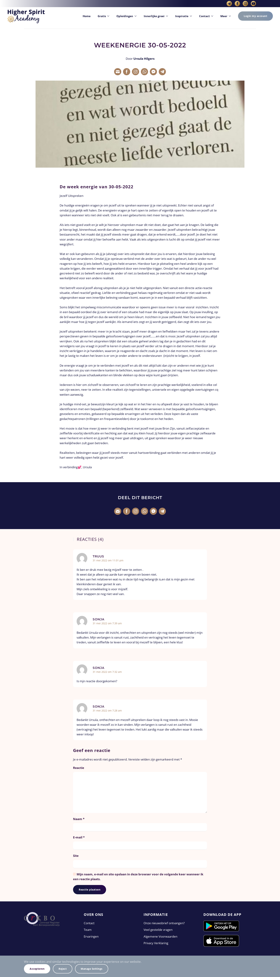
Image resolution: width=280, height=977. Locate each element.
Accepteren (37, 968)
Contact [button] (206, 16)
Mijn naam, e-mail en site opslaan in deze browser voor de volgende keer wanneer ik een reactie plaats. (138, 876)
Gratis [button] (103, 16)
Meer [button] (225, 16)
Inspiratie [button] (183, 16)
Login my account (255, 16)
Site (76, 856)
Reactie (78, 768)
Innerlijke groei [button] (156, 16)
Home (87, 16)
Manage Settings (91, 968)
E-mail (79, 837)
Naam (78, 819)
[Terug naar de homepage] (26, 16)
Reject (63, 968)
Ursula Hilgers (143, 59)
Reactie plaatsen (89, 889)
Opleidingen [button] (126, 16)
